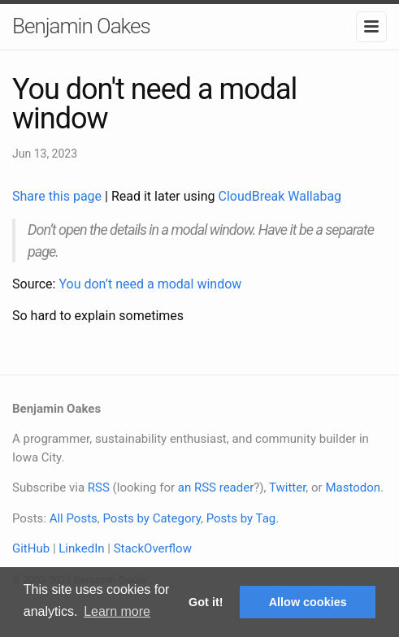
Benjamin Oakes (81, 26)
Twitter (287, 487)
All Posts (74, 518)
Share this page (58, 196)
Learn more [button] (117, 611)
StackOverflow (153, 548)
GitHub (31, 548)
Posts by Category (151, 518)
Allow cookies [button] (308, 602)
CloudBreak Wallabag (280, 196)
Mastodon (352, 487)
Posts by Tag (241, 518)
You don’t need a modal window (150, 284)
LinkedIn (81, 548)
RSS (99, 487)
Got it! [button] (206, 602)
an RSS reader (216, 487)
